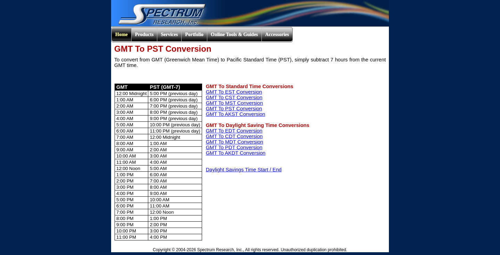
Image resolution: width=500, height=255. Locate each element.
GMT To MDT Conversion (234, 142)
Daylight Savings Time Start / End (244, 169)
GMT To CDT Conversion (234, 136)
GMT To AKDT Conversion (236, 153)
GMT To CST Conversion (234, 97)
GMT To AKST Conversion (235, 114)
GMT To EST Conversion (234, 92)
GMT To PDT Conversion (234, 147)
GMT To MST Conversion (234, 103)
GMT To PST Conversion (234, 108)
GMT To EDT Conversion (234, 131)
